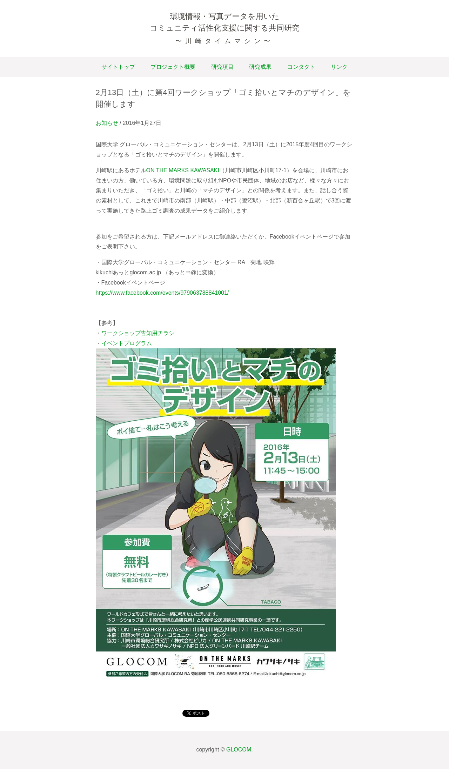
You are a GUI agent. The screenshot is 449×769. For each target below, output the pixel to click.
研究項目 (222, 67)
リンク (339, 67)
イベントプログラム (126, 343)
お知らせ (107, 123)
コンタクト (301, 67)
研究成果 (260, 67)
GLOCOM (238, 750)
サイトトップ (118, 67)
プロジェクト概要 (172, 67)
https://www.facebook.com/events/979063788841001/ (162, 293)
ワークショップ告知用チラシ (137, 333)
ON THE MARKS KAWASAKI (182, 170)
